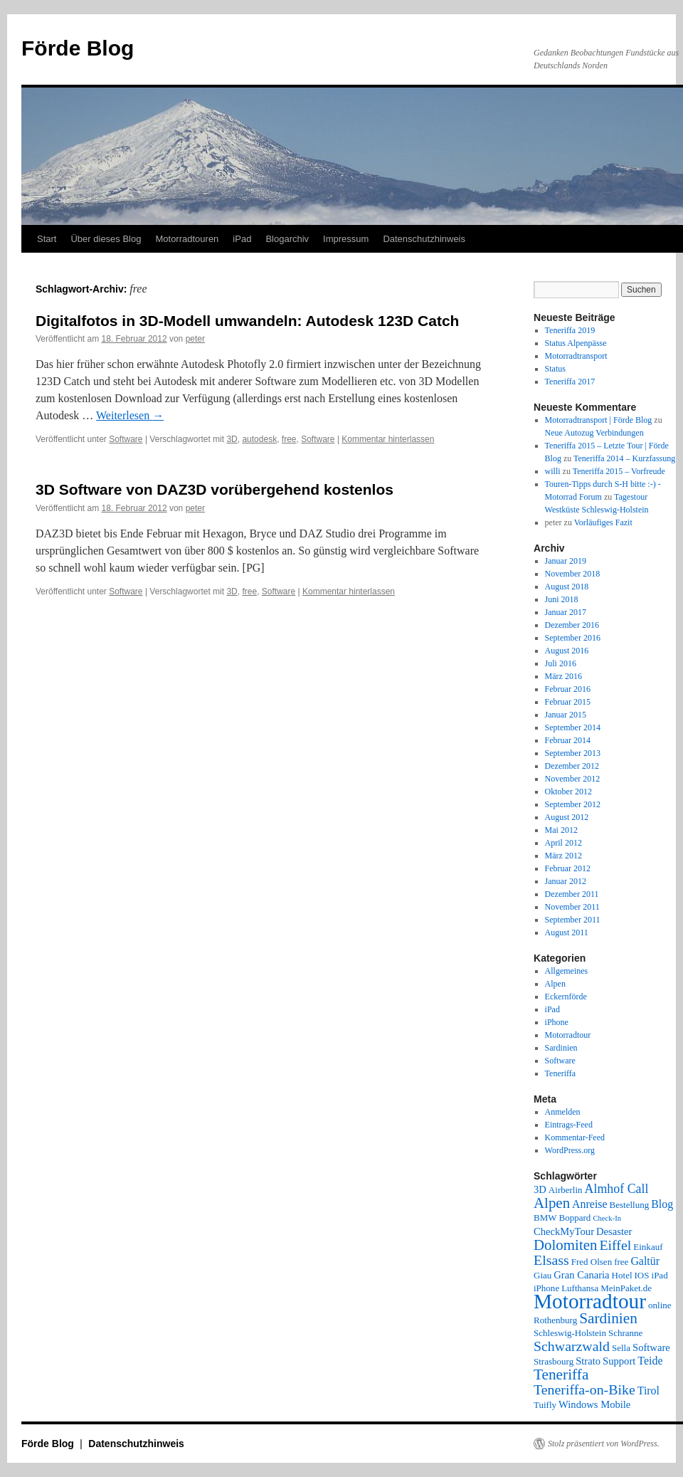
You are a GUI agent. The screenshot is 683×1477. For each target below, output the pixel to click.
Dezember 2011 (572, 894)
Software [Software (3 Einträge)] (651, 1347)
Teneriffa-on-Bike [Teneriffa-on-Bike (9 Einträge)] (584, 1389)
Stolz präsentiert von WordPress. (604, 1444)
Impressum (346, 238)
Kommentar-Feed (575, 1137)
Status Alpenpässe (576, 343)
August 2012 (567, 817)
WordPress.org (570, 1150)
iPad (242, 238)
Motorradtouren (186, 238)
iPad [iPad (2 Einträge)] (660, 1275)
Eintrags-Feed (569, 1125)
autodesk (259, 439)
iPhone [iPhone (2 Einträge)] (546, 1288)
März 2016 (563, 676)
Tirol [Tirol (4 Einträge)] (648, 1390)
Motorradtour (568, 1035)
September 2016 (572, 638)
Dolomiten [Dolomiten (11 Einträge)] (565, 1244)
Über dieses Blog (105, 238)
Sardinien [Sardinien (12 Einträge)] (608, 1318)
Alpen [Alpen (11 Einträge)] (552, 1202)
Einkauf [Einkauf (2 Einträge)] (647, 1246)
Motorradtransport (576, 356)
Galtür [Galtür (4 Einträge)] (645, 1261)
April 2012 (563, 843)
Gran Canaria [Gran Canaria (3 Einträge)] (581, 1275)
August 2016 (567, 651)
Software (125, 439)
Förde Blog (77, 48)
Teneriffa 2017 (570, 382)
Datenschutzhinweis (424, 238)
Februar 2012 (568, 868)
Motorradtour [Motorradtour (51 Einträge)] (590, 1301)
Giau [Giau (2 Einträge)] (542, 1275)
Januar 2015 (565, 715)
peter (195, 339)
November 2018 (572, 574)
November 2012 (572, 779)
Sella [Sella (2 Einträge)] (621, 1347)
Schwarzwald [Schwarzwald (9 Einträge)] (572, 1346)
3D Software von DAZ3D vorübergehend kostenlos (214, 489)
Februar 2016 (568, 689)
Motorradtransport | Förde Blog (598, 420)
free (289, 439)
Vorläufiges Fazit (603, 522)
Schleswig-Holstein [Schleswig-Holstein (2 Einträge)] (570, 1333)
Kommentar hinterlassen (388, 439)
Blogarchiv (287, 238)
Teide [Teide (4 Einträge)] (649, 1361)
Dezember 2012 (572, 766)
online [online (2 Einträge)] (660, 1305)
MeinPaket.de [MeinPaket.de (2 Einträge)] (626, 1288)
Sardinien (561, 1048)
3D (231, 439)
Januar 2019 (565, 561)
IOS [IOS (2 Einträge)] (642, 1275)
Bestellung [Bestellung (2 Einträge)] (630, 1204)
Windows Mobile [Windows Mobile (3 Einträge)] (594, 1404)
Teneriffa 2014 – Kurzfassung (624, 458)
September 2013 (572, 753)
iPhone (556, 1022)
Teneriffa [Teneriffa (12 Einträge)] (561, 1374)
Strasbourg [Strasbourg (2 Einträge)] (553, 1361)
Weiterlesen (130, 415)
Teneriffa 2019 (570, 330)
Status (555, 369)
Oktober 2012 (568, 792)
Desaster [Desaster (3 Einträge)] (614, 1231)
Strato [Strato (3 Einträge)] (588, 1361)
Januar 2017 (565, 612)
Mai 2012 (561, 830)
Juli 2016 (560, 663)
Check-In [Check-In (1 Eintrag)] (607, 1218)
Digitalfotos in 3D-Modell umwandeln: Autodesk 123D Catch (247, 320)
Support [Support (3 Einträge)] (619, 1361)
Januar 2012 (565, 881)
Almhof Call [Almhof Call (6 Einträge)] (617, 1189)
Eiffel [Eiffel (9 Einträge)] (615, 1245)
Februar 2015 (568, 702)
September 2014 (572, 727)
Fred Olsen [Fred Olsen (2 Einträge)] (591, 1261)
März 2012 (563, 856)
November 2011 (572, 907)
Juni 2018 (561, 599)
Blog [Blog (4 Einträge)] (662, 1204)
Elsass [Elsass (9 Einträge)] (551, 1260)
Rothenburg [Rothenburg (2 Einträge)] (555, 1320)
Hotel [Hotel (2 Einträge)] (622, 1275)
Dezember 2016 (572, 625)
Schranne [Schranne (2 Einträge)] (625, 1333)
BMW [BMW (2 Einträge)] (545, 1217)
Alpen (555, 984)
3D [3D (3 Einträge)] (540, 1189)
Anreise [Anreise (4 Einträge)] (589, 1204)
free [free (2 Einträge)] (621, 1261)
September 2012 (572, 804)
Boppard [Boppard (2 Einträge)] (575, 1217)
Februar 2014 (568, 740)
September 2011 (572, 920)
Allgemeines (566, 971)
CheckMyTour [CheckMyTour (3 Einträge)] (564, 1231)
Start (46, 238)
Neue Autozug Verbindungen (594, 433)
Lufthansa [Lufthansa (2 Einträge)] (579, 1288)
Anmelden (563, 1112)
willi (553, 471)
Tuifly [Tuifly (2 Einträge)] (545, 1404)
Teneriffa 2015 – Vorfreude (619, 471)
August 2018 (567, 587)
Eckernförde (566, 997)
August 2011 (566, 932)
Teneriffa (560, 1073)
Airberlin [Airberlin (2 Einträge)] (566, 1189)
